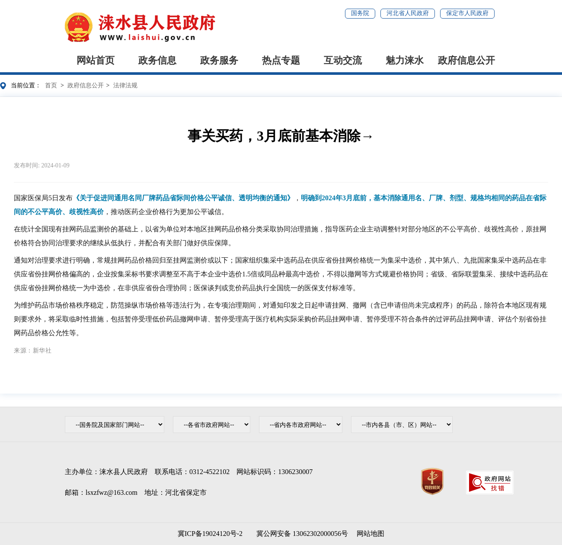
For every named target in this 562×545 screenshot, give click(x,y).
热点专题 (281, 60)
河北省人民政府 (407, 13)
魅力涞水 (405, 60)
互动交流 (343, 60)
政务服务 (219, 60)
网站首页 (96, 60)
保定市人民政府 (467, 13)
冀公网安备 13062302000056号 (300, 533)
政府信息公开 (466, 60)
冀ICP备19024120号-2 (210, 533)
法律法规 (125, 85)
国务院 (360, 13)
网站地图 (370, 533)
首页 (51, 85)
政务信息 (157, 60)
